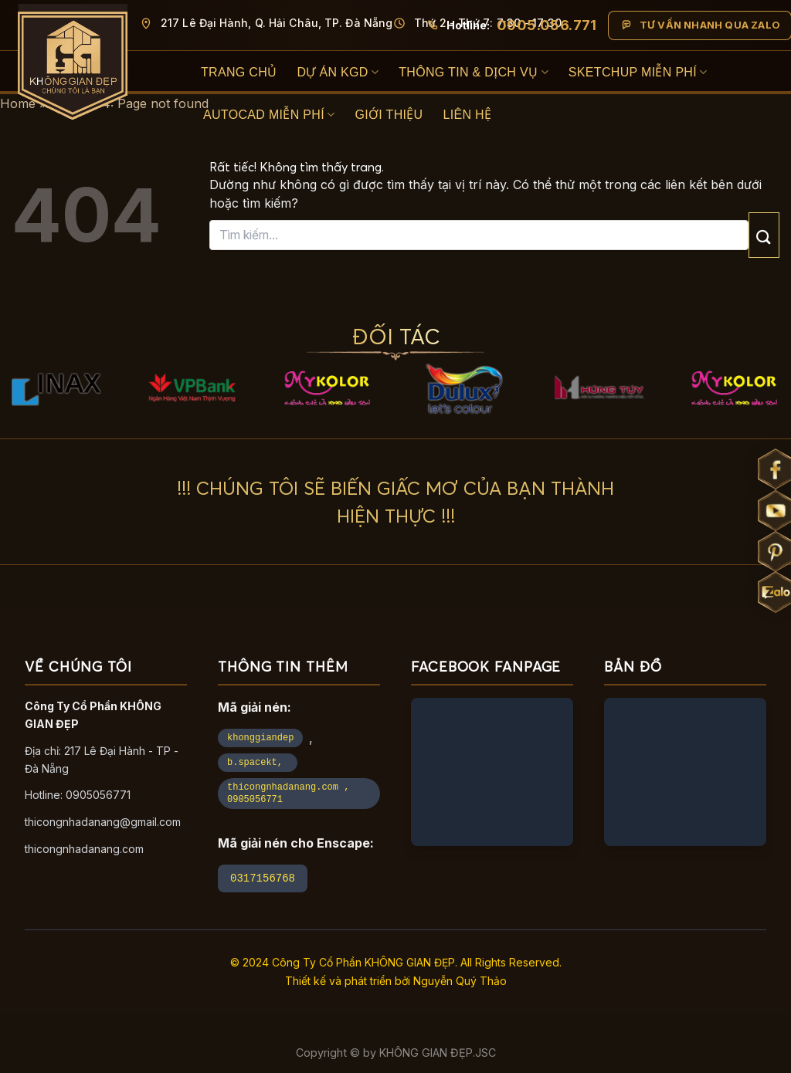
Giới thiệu (389, 114)
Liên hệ (467, 114)
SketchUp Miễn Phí (638, 72)
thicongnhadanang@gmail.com (103, 821)
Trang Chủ (239, 72)
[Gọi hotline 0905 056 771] (511, 25)
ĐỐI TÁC (396, 336)
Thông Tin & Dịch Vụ (473, 72)
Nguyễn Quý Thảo (460, 980)
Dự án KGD (338, 72)
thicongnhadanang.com (84, 848)
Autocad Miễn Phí (268, 114)
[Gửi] (764, 235)
